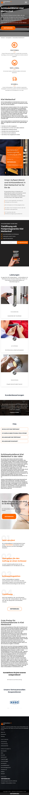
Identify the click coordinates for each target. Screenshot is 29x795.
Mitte (2, 753)
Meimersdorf (4, 757)
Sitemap (3, 736)
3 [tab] (11, 708)
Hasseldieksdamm (5, 765)
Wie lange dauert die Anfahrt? (10, 441)
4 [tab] (13, 708)
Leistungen (4, 739)
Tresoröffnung (14, 380)
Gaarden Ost (4, 769)
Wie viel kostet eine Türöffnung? (10, 429)
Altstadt (3, 773)
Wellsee (2, 771)
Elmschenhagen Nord (6, 767)
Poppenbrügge (4, 759)
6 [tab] (17, 708)
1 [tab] (8, 708)
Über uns (3, 732)
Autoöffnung (14, 346)
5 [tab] (15, 708)
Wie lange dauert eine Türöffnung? (11, 437)
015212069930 (9, 545)
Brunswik (3, 755)
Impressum (3, 734)
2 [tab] (10, 708)
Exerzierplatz (4, 763)
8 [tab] (21, 708)
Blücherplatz (4, 751)
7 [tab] (19, 708)
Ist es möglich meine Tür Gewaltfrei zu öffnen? (14, 433)
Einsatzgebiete (6, 748)
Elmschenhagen (4, 761)
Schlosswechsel (14, 311)
